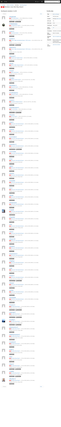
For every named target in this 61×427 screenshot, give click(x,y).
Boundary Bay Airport (15, 306)
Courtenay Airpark (14, 32)
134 (12, 317)
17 (12, 75)
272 (12, 280)
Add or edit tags (55, 14)
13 (12, 112)
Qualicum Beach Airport (16, 79)
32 (12, 302)
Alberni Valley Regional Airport (17, 65)
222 (12, 127)
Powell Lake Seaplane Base (16, 57)
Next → (41, 386)
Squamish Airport (14, 87)
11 (18, 309)
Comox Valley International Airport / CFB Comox (21, 40)
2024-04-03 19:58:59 (56, 44)
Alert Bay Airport (23, 5)
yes (53, 27)
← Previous (4, 386)
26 (12, 200)
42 (12, 295)
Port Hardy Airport (14, 18)
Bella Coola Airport (15, 72)
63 (12, 324)
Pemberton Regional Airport (16, 101)
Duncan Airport (14, 116)
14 (12, 339)
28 (12, 309)
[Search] (58, 2)
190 (12, 214)
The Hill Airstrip (14, 109)
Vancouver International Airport (17, 123)
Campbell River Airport (15, 25)
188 (12, 149)
